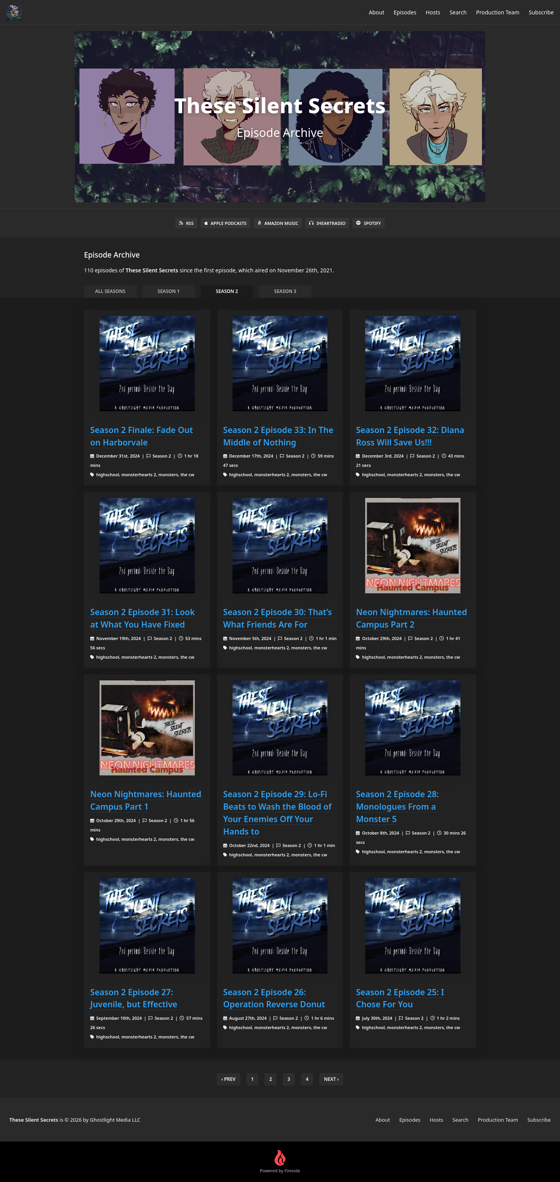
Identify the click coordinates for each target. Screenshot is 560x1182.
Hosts (433, 12)
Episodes (405, 12)
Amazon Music (277, 223)
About (376, 12)
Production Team (498, 12)
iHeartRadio (327, 223)
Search (458, 12)
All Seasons (110, 291)
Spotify (368, 223)
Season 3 (285, 291)
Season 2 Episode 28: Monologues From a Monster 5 (397, 806)
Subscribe (541, 12)
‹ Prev (228, 1079)
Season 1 (169, 291)
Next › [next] (331, 1079)
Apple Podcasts (226, 223)
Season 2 (227, 291)
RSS (186, 223)
